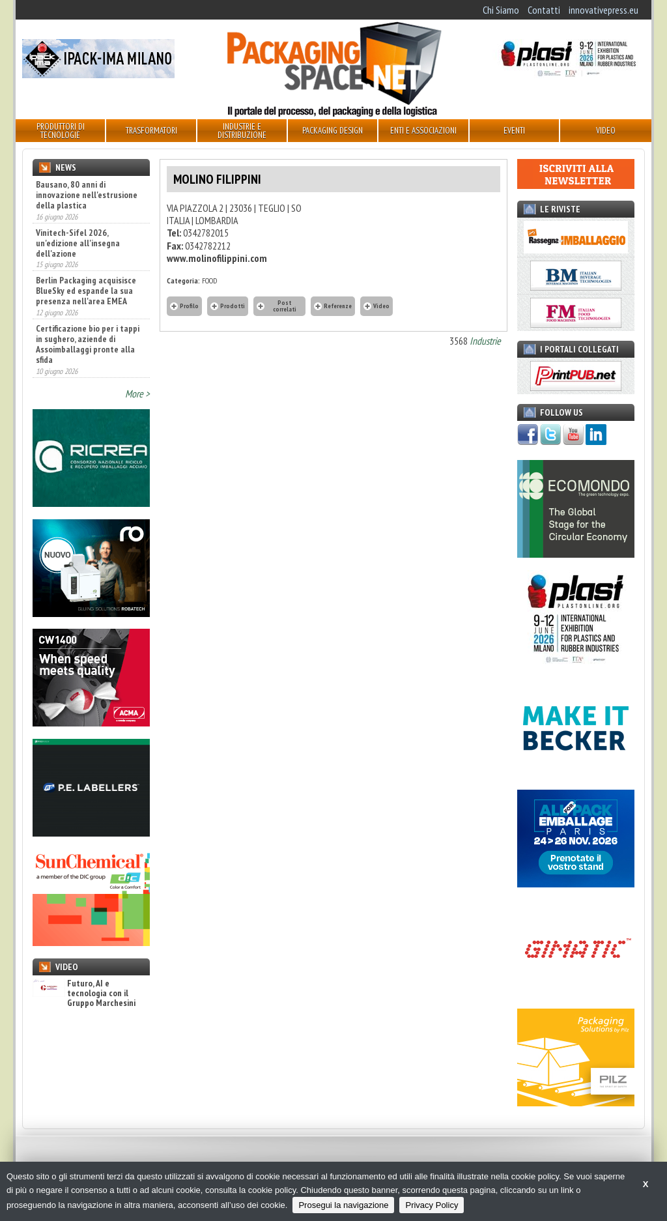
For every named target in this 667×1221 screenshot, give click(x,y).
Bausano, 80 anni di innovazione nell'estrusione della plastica (86, 194)
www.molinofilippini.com (217, 258)
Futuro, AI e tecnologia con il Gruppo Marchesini (84, 994)
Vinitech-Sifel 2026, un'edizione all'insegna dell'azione (78, 243)
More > (137, 393)
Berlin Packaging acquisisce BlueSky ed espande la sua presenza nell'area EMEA (86, 290)
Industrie (485, 340)
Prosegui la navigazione (343, 1205)
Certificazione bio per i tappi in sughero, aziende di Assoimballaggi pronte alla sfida (87, 344)
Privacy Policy (431, 1205)
